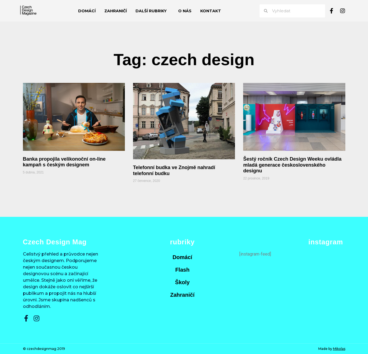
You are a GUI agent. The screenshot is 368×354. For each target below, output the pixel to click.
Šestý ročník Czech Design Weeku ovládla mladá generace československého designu (292, 164)
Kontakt (210, 10)
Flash (182, 270)
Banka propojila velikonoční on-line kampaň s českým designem (64, 162)
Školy (182, 282)
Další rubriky (152, 11)
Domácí (87, 10)
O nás (185, 10)
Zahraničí (115, 10)
